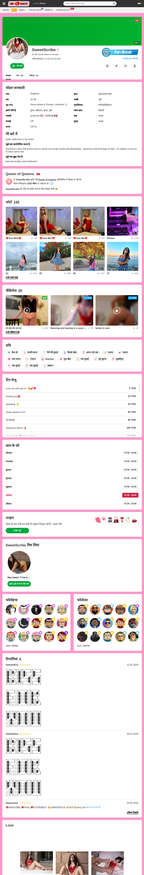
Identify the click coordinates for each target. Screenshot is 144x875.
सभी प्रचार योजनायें (36, 9)
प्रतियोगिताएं (48, 10)
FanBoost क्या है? (130, 58)
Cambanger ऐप (63, 9)
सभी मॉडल (6, 10)
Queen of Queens (47, 179)
